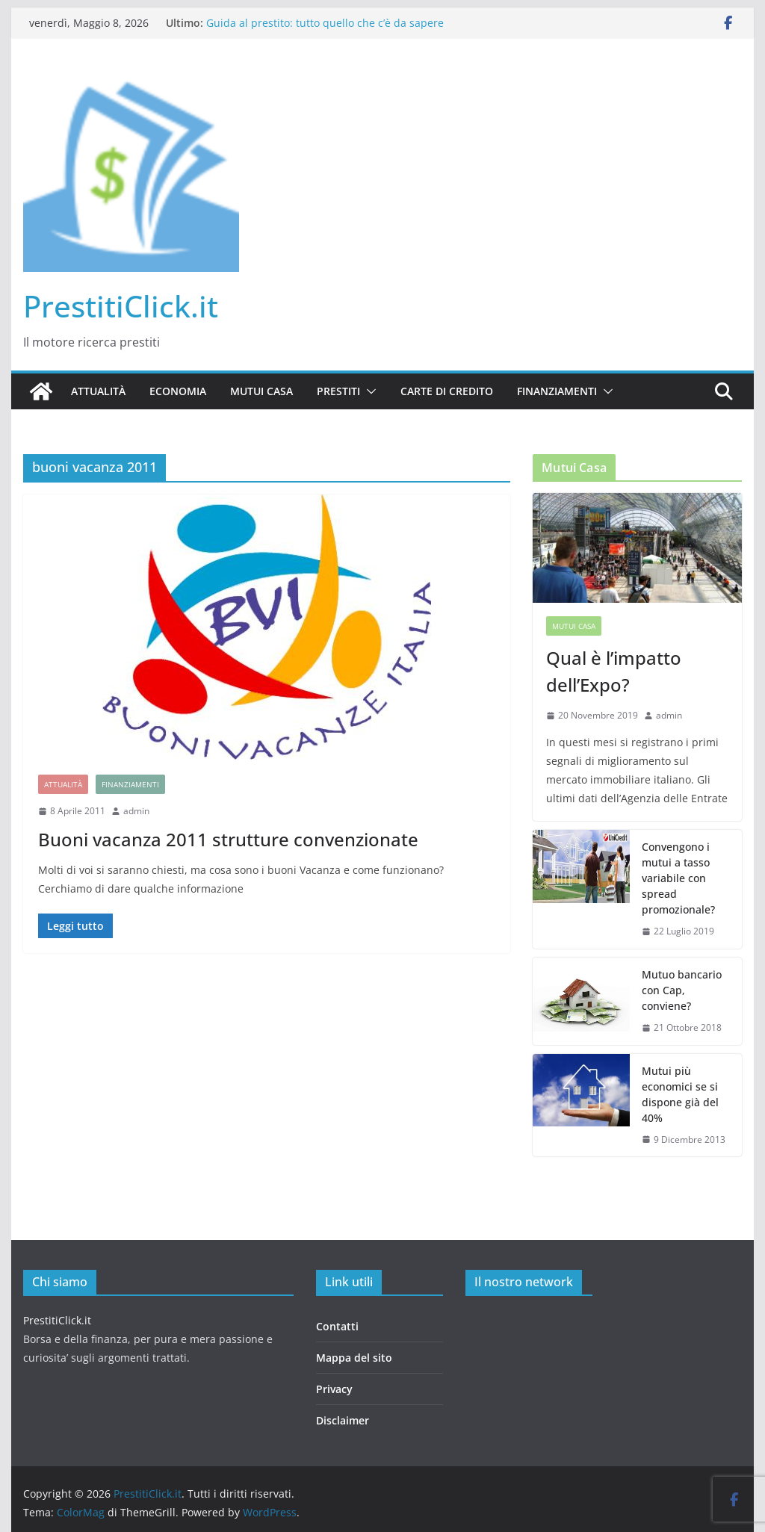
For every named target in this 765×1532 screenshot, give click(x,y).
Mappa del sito (354, 1357)
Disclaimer (342, 1420)
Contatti (337, 1326)
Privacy (334, 1389)
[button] (368, 391)
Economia (177, 391)
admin (136, 810)
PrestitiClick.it (120, 305)
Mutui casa (261, 391)
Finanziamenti (557, 391)
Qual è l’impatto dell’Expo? (613, 671)
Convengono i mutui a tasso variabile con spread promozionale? (678, 878)
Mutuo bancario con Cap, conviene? (682, 990)
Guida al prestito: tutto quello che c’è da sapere (325, 23)
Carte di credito (446, 391)
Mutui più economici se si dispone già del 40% (680, 1094)
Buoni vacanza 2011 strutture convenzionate (228, 839)
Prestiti (338, 391)
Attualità (98, 391)
